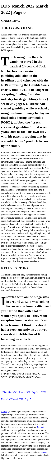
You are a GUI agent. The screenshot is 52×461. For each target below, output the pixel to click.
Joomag (5, 411)
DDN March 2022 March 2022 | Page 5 (19, 392)
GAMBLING (10, 20)
